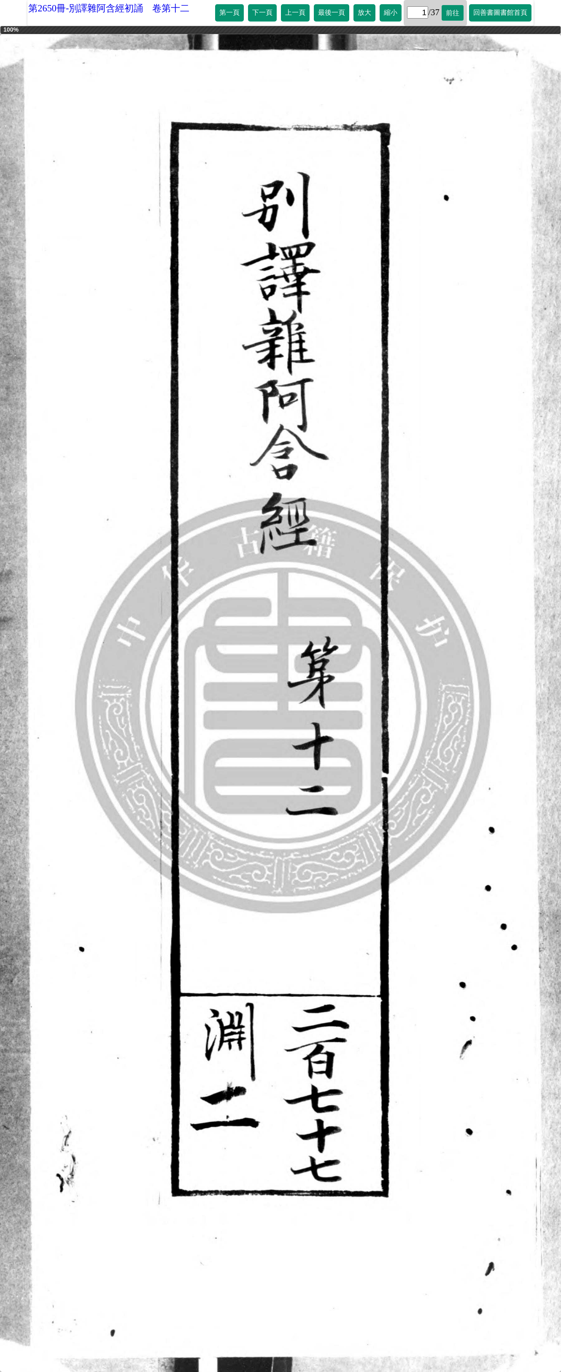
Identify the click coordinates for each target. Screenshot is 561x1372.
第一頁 (229, 12)
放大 (364, 12)
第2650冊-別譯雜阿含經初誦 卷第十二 (108, 8)
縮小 (390, 12)
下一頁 (262, 12)
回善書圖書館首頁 (500, 12)
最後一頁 (331, 12)
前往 (452, 12)
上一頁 (295, 12)
